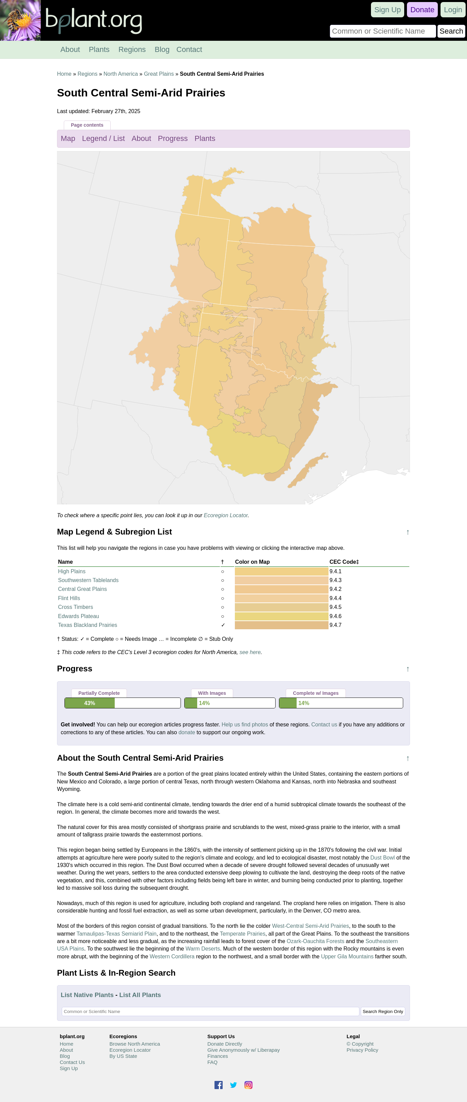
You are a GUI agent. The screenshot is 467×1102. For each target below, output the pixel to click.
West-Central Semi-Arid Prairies (310, 926)
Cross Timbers (75, 607)
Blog (162, 49)
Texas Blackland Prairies (87, 625)
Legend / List (103, 138)
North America (121, 74)
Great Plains (159, 74)
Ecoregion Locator (226, 515)
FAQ (212, 1062)
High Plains (72, 571)
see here (250, 652)
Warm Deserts (203, 949)
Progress (173, 138)
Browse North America (134, 1044)
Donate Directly (224, 1044)
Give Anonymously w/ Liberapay (243, 1050)
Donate (422, 9)
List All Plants (140, 994)
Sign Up (387, 9)
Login (453, 9)
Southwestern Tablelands (88, 580)
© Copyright (360, 1044)
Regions (132, 49)
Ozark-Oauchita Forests (315, 941)
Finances (217, 1056)
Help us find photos (245, 724)
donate (187, 732)
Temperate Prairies (242, 934)
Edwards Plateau (78, 616)
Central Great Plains (82, 589)
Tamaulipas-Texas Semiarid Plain (117, 934)
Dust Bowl (382, 858)
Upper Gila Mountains (347, 956)
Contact (189, 49)
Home (64, 74)
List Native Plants (87, 994)
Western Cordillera (172, 956)
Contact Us (72, 1062)
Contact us (324, 724)
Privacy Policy (362, 1050)
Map (68, 138)
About (70, 49)
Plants (99, 49)
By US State (123, 1056)
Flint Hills (69, 598)
